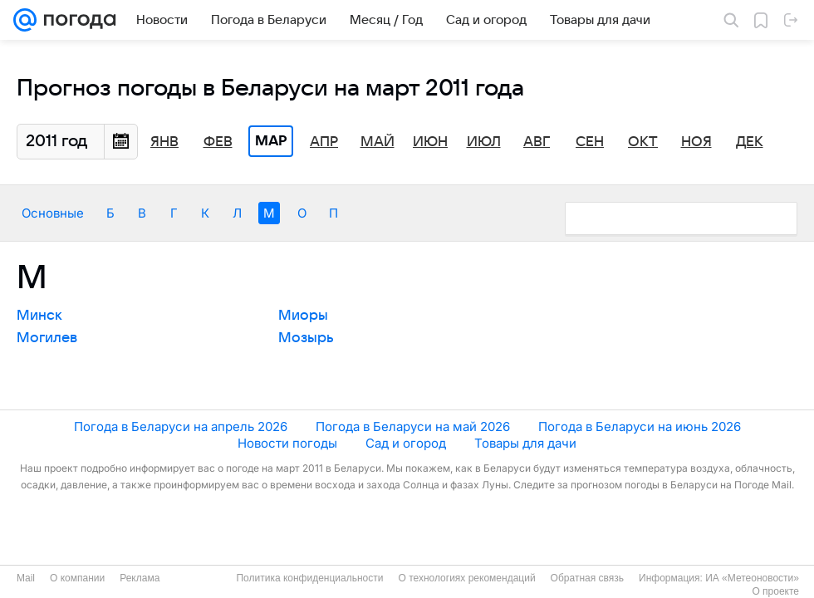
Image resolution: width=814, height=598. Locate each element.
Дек (749, 142)
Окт (643, 142)
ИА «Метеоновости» (752, 578)
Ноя (696, 142)
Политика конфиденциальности (309, 578)
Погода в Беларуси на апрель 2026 (180, 426)
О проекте (775, 591)
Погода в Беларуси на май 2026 (413, 426)
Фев (218, 142)
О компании (77, 578)
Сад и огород (405, 443)
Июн (430, 142)
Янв (164, 142)
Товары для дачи (525, 443)
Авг (536, 142)
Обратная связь (587, 578)
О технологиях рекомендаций (466, 578)
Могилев (47, 338)
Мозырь (306, 338)
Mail (26, 578)
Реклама (139, 578)
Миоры (303, 315)
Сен (590, 142)
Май (377, 142)
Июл (484, 142)
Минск (39, 315)
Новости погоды (287, 443)
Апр (324, 142)
